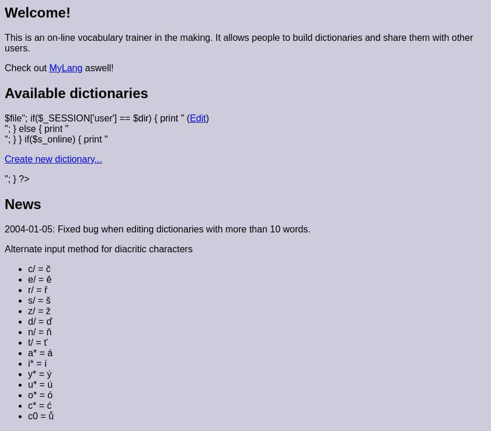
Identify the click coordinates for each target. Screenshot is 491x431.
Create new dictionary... (53, 159)
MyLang (65, 68)
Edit (198, 118)
